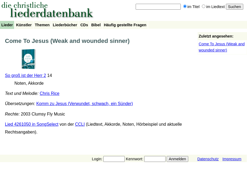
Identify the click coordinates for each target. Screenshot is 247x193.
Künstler (24, 25)
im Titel (191, 7)
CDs (84, 25)
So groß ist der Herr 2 (25, 75)
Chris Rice (50, 93)
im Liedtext (213, 7)
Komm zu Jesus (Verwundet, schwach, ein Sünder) (84, 103)
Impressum (231, 159)
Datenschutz (208, 159)
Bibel (96, 25)
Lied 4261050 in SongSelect (31, 124)
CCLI (80, 124)
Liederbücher (65, 25)
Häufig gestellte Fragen (125, 25)
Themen (42, 25)
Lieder (7, 25)
